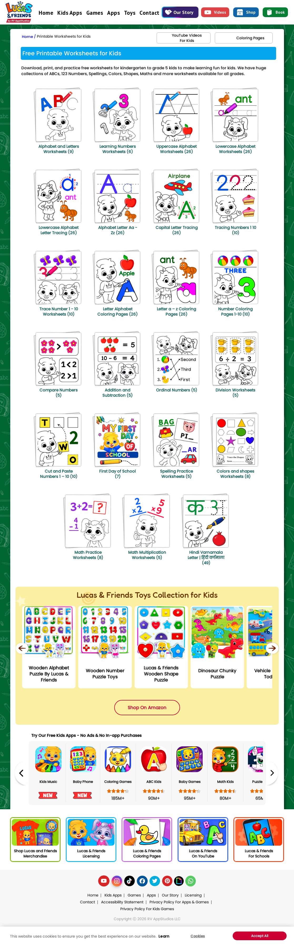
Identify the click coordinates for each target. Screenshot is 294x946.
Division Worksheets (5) (235, 392)
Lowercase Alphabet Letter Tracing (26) (58, 230)
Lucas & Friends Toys (114, 595)
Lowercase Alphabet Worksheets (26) (235, 149)
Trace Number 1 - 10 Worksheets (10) (58, 311)
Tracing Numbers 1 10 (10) (235, 230)
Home (46, 12)
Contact (149, 12)
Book (275, 12)
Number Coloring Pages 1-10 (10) (235, 311)
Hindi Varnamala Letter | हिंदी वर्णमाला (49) (206, 558)
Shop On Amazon (147, 707)
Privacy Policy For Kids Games (147, 908)
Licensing (193, 895)
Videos (215, 12)
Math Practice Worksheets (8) (88, 555)
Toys (129, 12)
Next (272, 773)
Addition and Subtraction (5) (117, 392)
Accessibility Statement (122, 902)
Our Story (179, 12)
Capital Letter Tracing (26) (177, 230)
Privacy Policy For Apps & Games (179, 902)
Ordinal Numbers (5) (176, 390)
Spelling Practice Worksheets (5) (176, 473)
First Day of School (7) (117, 473)
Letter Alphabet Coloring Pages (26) (117, 311)
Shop (246, 12)
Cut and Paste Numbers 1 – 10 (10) (58, 473)
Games (94, 12)
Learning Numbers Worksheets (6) (117, 149)
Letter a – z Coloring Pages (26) (176, 311)
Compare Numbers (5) (58, 392)
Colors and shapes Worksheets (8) (235, 473)
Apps (113, 12)
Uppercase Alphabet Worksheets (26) (176, 149)
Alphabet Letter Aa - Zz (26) (117, 230)
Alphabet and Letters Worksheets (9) (58, 149)
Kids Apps (69, 12)
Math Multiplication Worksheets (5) (147, 555)
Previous (21, 773)
